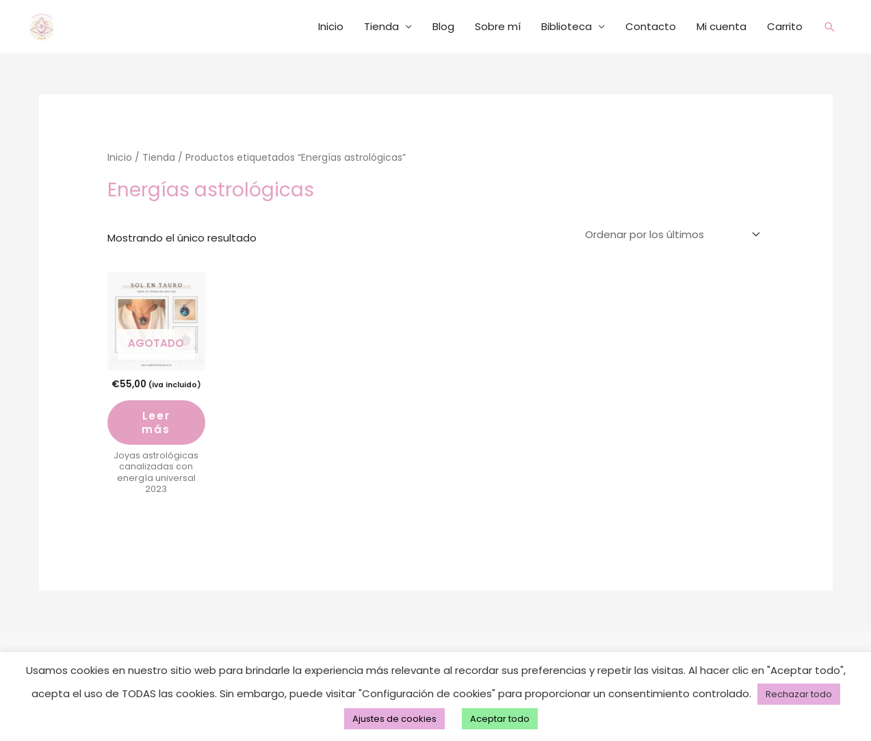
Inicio (330, 26)
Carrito (784, 26)
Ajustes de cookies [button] (394, 718)
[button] (829, 27)
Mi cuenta (721, 26)
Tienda (380, 26)
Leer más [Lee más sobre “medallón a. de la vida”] (156, 422)
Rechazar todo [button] (799, 694)
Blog (443, 26)
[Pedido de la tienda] (670, 234)
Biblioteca (566, 26)
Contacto (650, 26)
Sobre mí (497, 26)
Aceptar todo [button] (500, 718)
